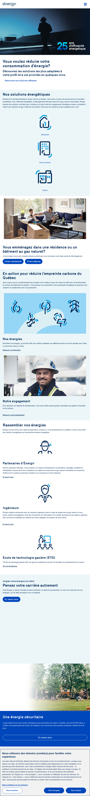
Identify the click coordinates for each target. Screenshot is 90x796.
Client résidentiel (13, 261)
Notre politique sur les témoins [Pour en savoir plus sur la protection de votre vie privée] (15, 785)
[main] (45, 772)
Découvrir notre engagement (13, 415)
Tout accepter (54, 790)
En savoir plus (8, 477)
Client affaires (33, 261)
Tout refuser (76, 790)
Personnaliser (12, 790)
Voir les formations (10, 566)
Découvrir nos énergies (11, 350)
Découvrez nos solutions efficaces (21, 80)
